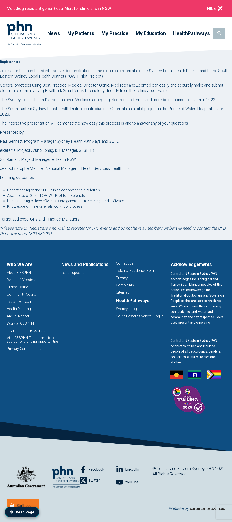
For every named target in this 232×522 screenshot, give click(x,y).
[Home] (24, 33)
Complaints (125, 285)
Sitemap (122, 292)
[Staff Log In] (23, 505)
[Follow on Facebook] (98, 469)
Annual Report (18, 316)
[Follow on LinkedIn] (134, 469)
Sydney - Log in (128, 309)
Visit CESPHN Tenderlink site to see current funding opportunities (33, 340)
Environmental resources (26, 330)
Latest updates (73, 272)
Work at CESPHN (20, 323)
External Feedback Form (135, 270)
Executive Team (19, 301)
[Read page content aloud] (22, 512)
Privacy (122, 278)
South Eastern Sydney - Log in (139, 316)
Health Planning (19, 309)
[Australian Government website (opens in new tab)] (26, 477)
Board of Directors (21, 280)
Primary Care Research (25, 348)
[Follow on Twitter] (98, 480)
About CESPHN (19, 272)
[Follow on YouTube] (134, 482)
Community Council (22, 294)
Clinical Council (18, 287)
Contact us (124, 263)
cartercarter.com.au (207, 508)
